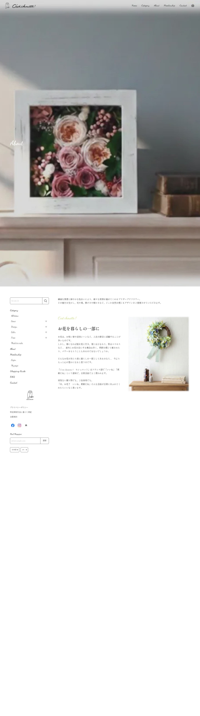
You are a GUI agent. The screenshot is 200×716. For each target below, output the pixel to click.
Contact (183, 5)
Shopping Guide (17, 371)
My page (14, 365)
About (156, 5)
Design (14, 326)
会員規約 (13, 417)
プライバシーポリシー (19, 407)
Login (13, 360)
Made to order (17, 343)
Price (13, 337)
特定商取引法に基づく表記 (21, 412)
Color (13, 332)
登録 (44, 441)
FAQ (12, 376)
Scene (13, 321)
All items (14, 315)
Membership (169, 5)
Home (134, 5)
